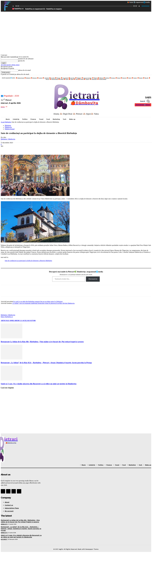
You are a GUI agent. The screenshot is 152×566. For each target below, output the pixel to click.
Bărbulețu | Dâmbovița (8, 139)
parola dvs (21, 61)
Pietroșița (124, 77)
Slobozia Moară (54, 79)
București (4, 539)
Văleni (71, 79)
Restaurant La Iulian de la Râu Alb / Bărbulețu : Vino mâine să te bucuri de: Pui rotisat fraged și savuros (42, 342)
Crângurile (46, 77)
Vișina (76, 79)
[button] (145, 101)
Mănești (95, 77)
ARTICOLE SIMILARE (9, 320)
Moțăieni (107, 77)
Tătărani (62, 79)
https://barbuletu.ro (7, 317)
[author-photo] (5, 313)
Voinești (87, 79)
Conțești (40, 77)
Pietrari (118, 77)
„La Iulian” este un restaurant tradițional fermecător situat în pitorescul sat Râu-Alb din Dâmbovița (43, 303)
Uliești (67, 79)
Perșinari (113, 77)
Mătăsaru (101, 77)
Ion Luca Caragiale (87, 77)
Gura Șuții (72, 77)
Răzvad (47, 79)
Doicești (58, 77)
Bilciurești (34, 77)
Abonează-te (92, 279)
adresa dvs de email (24, 70)
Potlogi (129, 77)
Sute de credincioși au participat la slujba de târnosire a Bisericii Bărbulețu (28, 260)
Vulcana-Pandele (102, 79)
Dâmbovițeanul (20, 77)
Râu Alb (146, 77)
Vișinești (82, 79)
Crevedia (53, 77)
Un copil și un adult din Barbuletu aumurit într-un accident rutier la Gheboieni (38, 301)
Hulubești (79, 77)
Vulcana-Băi (94, 79)
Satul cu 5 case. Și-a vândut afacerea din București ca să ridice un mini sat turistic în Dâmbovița (38, 384)
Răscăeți (141, 77)
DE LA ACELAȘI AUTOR (27, 320)
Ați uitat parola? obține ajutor (10, 65)
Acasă (3, 122)
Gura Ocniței (65, 77)
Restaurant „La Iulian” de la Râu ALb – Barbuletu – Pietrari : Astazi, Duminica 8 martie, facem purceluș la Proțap (46, 363)
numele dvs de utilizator (26, 59)
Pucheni (135, 77)
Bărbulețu (28, 77)
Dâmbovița (8, 127)
